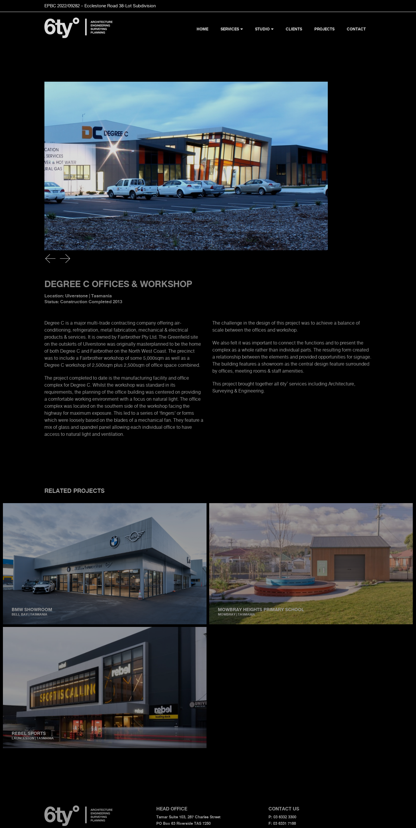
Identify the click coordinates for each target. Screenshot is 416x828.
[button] (50, 258)
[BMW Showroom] (105, 507)
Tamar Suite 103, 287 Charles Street (188, 817)
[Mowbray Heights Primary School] (287, 507)
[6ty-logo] (78, 20)
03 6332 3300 (284, 817)
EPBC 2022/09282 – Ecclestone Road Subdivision (100, 5)
